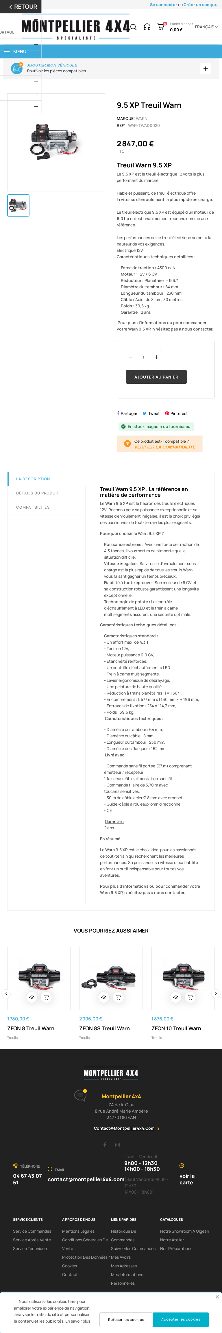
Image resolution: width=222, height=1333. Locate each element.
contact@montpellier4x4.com (124, 1128)
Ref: (121, 126)
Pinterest (179, 414)
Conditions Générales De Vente (85, 1245)
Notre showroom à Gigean (184, 1231)
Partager (129, 414)
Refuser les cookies (126, 1319)
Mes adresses (124, 1266)
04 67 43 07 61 (27, 1179)
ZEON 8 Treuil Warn (30, 1028)
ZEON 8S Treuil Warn (104, 1028)
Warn (141, 119)
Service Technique (30, 1249)
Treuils (12, 1038)
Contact (70, 1275)
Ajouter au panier (156, 377)
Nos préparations (176, 1249)
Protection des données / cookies (86, 1262)
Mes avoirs (121, 1257)
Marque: (126, 119)
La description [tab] (33, 479)
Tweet (154, 414)
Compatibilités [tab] (33, 508)
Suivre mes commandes (133, 1249)
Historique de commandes (123, 1236)
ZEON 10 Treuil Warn (176, 1028)
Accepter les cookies (180, 1319)
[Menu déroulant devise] (205, 27)
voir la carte (187, 1179)
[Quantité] (143, 357)
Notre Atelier (172, 1240)
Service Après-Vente (32, 1240)
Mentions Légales (78, 1231)
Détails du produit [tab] (37, 493)
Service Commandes (32, 1231)
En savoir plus (77, 1321)
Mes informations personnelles (127, 1279)
